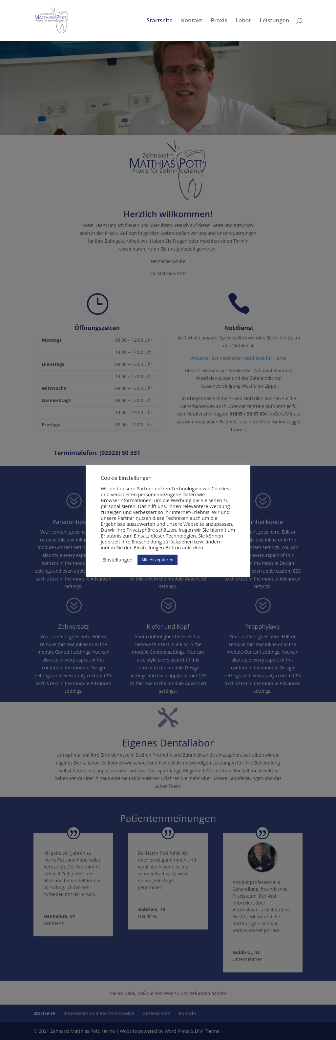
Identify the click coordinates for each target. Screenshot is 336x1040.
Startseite (160, 21)
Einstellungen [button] (117, 559)
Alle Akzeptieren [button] (157, 559)
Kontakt (191, 21)
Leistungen (274, 21)
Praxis (219, 21)
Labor (243, 21)
